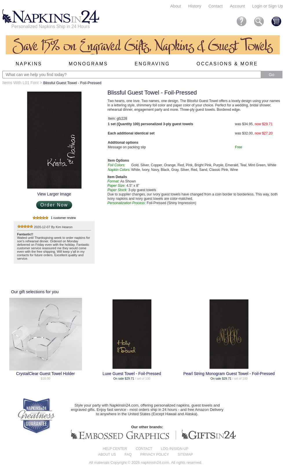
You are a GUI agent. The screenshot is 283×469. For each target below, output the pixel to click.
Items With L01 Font (20, 82)
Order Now (54, 204)
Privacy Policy (154, 455)
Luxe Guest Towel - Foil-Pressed (132, 373)
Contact (216, 6)
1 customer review (63, 217)
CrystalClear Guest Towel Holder (45, 373)
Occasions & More (227, 63)
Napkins (29, 63)
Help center (115, 449)
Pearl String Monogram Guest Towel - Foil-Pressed (229, 373)
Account (237, 6)
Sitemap (185, 455)
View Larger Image (54, 194)
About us (107, 455)
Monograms (88, 63)
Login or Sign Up (267, 6)
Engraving (152, 63)
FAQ (128, 455)
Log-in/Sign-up (175, 449)
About (175, 6)
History (194, 6)
